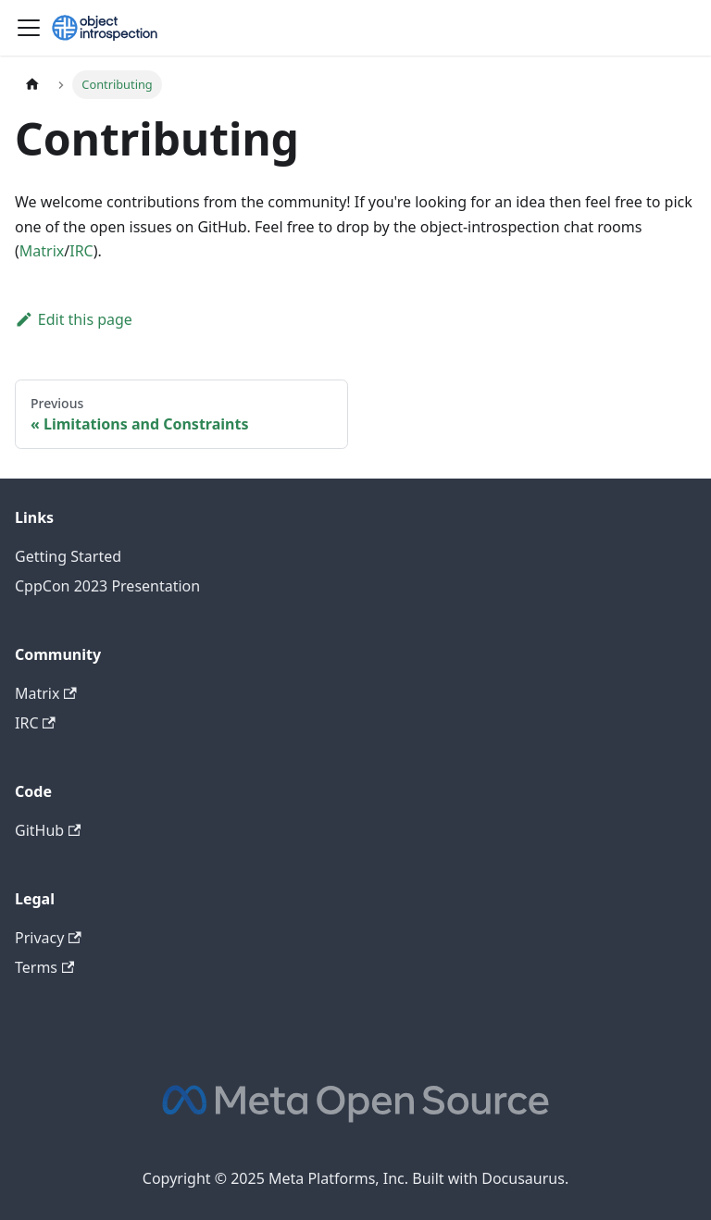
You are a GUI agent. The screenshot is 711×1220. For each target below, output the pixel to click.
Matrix (41, 251)
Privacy (48, 937)
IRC (81, 251)
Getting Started (68, 556)
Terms (44, 967)
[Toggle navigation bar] (29, 28)
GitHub (48, 830)
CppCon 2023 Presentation (107, 586)
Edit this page (73, 319)
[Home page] (32, 84)
